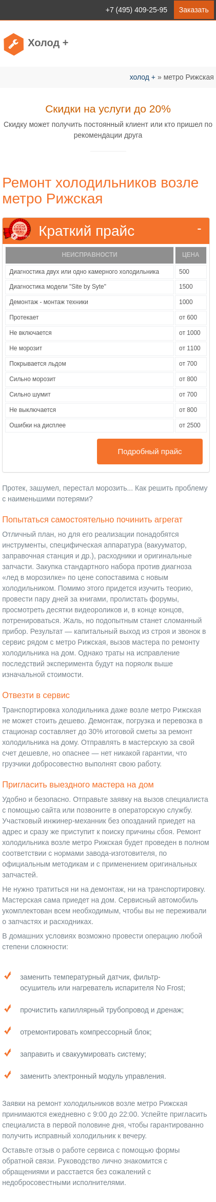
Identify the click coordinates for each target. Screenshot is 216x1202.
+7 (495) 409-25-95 (136, 10)
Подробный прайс (149, 451)
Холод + (48, 42)
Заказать (194, 10)
